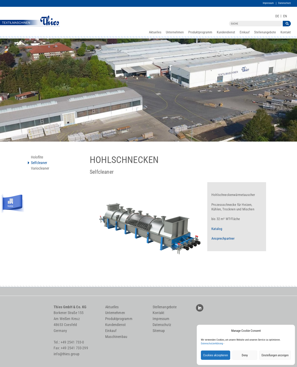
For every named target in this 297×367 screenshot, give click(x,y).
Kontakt (285, 32)
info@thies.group (66, 354)
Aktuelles (155, 32)
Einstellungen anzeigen (275, 355)
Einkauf (245, 32)
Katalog (216, 229)
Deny (245, 355)
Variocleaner (40, 168)
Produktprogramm (200, 32)
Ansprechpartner (223, 238)
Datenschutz (284, 3)
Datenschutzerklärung (212, 343)
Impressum (268, 3)
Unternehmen (175, 32)
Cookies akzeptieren (215, 355)
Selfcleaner (39, 163)
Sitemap (159, 330)
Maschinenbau (116, 336)
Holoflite (37, 157)
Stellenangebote (265, 32)
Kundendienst (226, 32)
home (10, 205)
